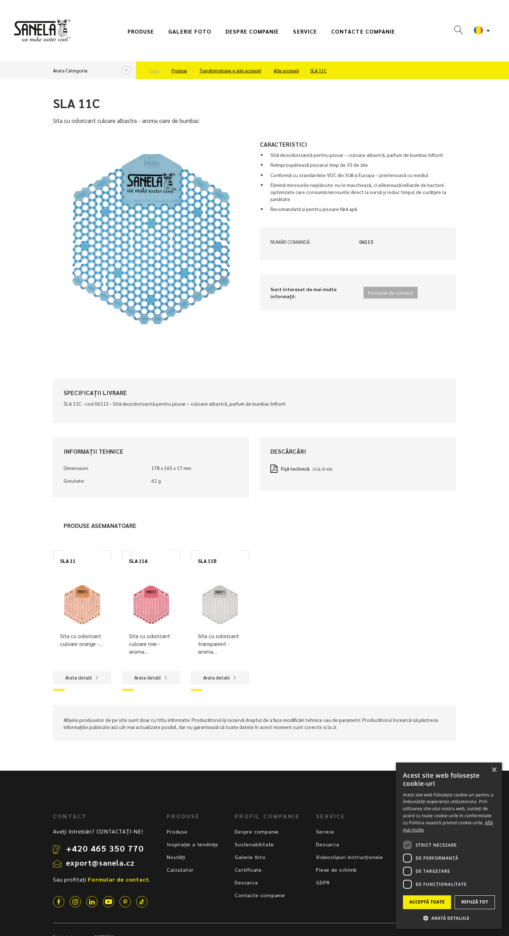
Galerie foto (189, 31)
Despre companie (252, 31)
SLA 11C (318, 70)
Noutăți (176, 857)
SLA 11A (138, 561)
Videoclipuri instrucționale (349, 857)
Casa (154, 70)
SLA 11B (207, 561)
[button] (449, 918)
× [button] (494, 770)
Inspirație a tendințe (192, 844)
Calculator (180, 869)
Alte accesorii (286, 70)
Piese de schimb (336, 869)
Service (305, 31)
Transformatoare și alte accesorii (230, 70)
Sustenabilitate (254, 844)
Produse (141, 31)
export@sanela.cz (100, 862)
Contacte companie (363, 31)
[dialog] (449, 846)
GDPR (322, 882)
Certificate (248, 869)
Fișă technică (295, 468)
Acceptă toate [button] (427, 902)
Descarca (246, 882)
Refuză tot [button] (474, 902)
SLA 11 (68, 561)
